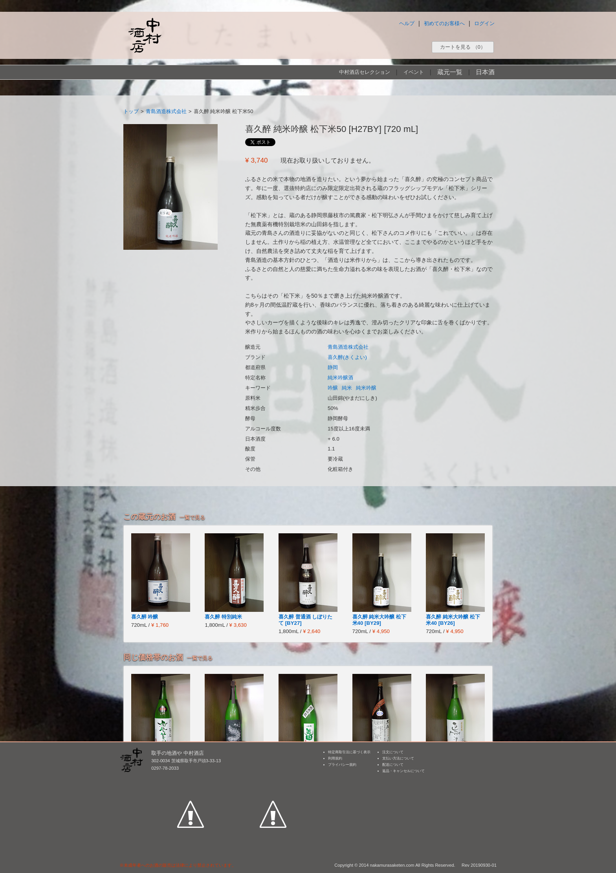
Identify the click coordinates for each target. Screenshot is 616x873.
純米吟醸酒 (340, 378)
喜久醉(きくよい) (347, 357)
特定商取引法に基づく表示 (349, 752)
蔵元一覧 (449, 72)
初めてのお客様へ (444, 23)
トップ (131, 111)
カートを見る (463, 47)
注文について (392, 752)
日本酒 (485, 72)
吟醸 (333, 388)
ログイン (484, 23)
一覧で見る (192, 517)
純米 (347, 388)
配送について (392, 765)
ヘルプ (406, 23)
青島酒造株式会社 (166, 111)
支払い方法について (398, 758)
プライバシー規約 (342, 765)
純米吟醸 (366, 388)
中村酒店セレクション (364, 72)
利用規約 (335, 758)
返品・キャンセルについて (403, 771)
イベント (413, 72)
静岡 (333, 367)
